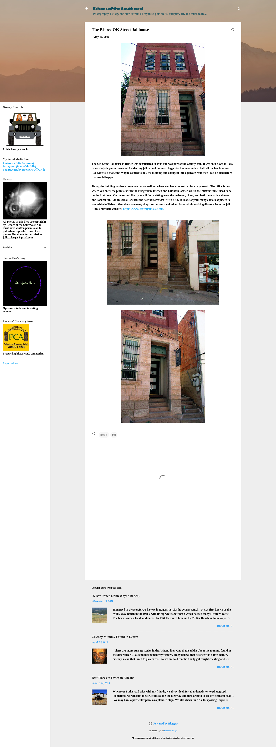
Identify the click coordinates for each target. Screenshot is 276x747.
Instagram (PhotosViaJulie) (19, 166)
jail (114, 434)
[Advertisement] (163, 547)
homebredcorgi (170, 731)
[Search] (239, 9)
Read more (225, 625)
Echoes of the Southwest (118, 8)
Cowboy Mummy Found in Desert (115, 637)
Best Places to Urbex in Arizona (113, 678)
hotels (103, 434)
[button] (232, 30)
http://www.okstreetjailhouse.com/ (143, 208)
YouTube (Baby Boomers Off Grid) (24, 169)
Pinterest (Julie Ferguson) (18, 163)
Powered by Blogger (162, 723)
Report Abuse (10, 363)
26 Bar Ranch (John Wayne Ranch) (116, 596)
